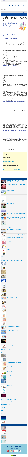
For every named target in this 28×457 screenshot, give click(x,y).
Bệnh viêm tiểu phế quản (4, 413)
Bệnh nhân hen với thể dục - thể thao (5, 404)
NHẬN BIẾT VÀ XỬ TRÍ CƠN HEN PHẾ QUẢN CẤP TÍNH (8, 283)
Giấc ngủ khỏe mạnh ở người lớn (11, 366)
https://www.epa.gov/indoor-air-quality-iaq (8, 161)
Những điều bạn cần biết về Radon (11, 270)
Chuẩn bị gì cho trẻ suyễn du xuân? (5, 195)
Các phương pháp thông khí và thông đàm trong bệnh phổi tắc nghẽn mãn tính (10, 399)
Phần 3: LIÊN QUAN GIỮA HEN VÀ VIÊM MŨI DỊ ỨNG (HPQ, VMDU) (9, 227)
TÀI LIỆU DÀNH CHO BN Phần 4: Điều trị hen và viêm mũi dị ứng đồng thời (16, 213)
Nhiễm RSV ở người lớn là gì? (10, 203)
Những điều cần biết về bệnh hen (11, 416)
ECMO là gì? (8, 358)
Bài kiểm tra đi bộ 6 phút (4, 226)
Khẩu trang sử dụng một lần (10, 375)
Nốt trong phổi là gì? (9, 371)
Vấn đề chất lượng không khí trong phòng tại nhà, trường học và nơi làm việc (13, 6)
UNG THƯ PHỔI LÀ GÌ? (9, 249)
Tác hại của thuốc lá (9, 385)
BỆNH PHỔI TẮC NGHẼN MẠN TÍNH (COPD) (12, 297)
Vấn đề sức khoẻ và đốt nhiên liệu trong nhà (12, 300)
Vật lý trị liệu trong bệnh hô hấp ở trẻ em (6, 402)
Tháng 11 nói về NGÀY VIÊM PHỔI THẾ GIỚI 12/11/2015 (13, 389)
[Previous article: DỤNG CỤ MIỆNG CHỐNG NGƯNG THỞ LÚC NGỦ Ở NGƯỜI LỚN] (3, 176)
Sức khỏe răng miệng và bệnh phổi (11, 190)
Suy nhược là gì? (3, 256)
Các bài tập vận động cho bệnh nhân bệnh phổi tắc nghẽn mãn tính (9, 401)
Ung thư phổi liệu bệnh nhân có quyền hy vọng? (7, 343)
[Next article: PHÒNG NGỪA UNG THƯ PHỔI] (25, 176)
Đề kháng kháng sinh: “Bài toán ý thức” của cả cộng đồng (13, 326)
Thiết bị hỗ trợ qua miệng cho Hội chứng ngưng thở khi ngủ (14, 362)
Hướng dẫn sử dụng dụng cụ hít (10, 426)
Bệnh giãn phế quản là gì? (10, 345)
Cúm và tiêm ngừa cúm (4, 352)
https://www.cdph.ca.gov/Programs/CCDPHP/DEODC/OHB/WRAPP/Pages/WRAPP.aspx (15, 169)
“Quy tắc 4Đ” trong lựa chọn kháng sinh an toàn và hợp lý (13, 330)
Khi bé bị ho (2, 410)
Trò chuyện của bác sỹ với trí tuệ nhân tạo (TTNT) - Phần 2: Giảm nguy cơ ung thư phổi (11, 260)
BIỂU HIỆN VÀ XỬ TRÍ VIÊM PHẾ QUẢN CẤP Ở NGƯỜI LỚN (14, 266)
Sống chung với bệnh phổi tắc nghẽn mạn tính (6, 349)
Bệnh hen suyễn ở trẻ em (4, 407)
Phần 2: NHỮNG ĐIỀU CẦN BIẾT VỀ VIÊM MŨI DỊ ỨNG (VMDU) (14, 229)
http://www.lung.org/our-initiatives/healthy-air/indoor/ (10, 158)
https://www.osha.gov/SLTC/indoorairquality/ (9, 164)
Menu (1, 1)
